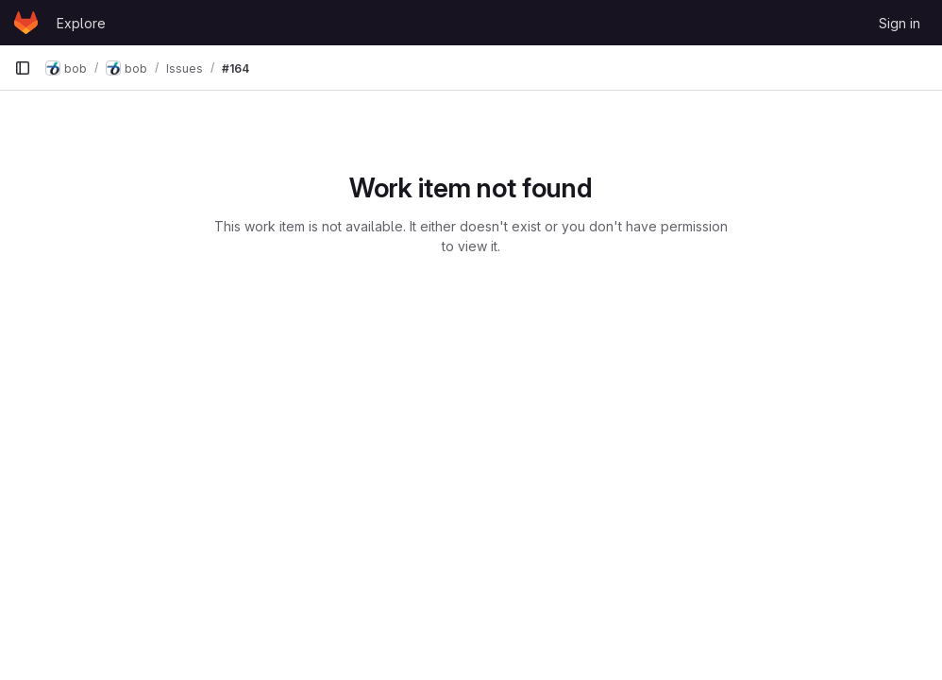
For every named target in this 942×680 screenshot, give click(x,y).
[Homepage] (26, 23)
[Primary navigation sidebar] (23, 68)
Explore (81, 23)
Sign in (899, 23)
